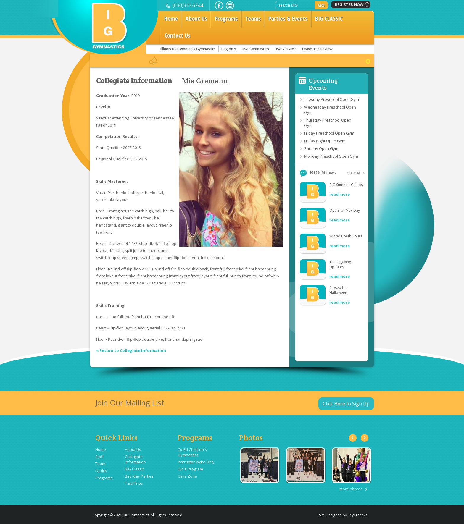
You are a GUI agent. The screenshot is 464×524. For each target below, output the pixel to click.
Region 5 (228, 48)
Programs (226, 18)
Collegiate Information (134, 81)
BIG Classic (134, 469)
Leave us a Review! (317, 48)
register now (349, 4)
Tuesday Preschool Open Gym (331, 99)
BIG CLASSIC (329, 18)
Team (100, 463)
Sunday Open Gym (321, 148)
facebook (219, 5)
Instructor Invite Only (196, 462)
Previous (353, 438)
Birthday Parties (139, 476)
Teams (253, 18)
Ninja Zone (187, 476)
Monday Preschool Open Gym (331, 156)
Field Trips (134, 483)
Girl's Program (190, 469)
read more (339, 194)
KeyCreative (358, 514)
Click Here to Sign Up (346, 403)
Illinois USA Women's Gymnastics (188, 48)
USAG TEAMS (286, 48)
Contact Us (177, 35)
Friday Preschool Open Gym (329, 133)
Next (364, 438)
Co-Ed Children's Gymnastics (192, 452)
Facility (101, 470)
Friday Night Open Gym (324, 140)
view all (354, 173)
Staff (99, 456)
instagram (230, 5)
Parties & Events (287, 18)
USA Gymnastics (255, 48)
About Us (196, 18)
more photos (350, 488)
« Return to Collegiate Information (131, 350)
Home (171, 18)
